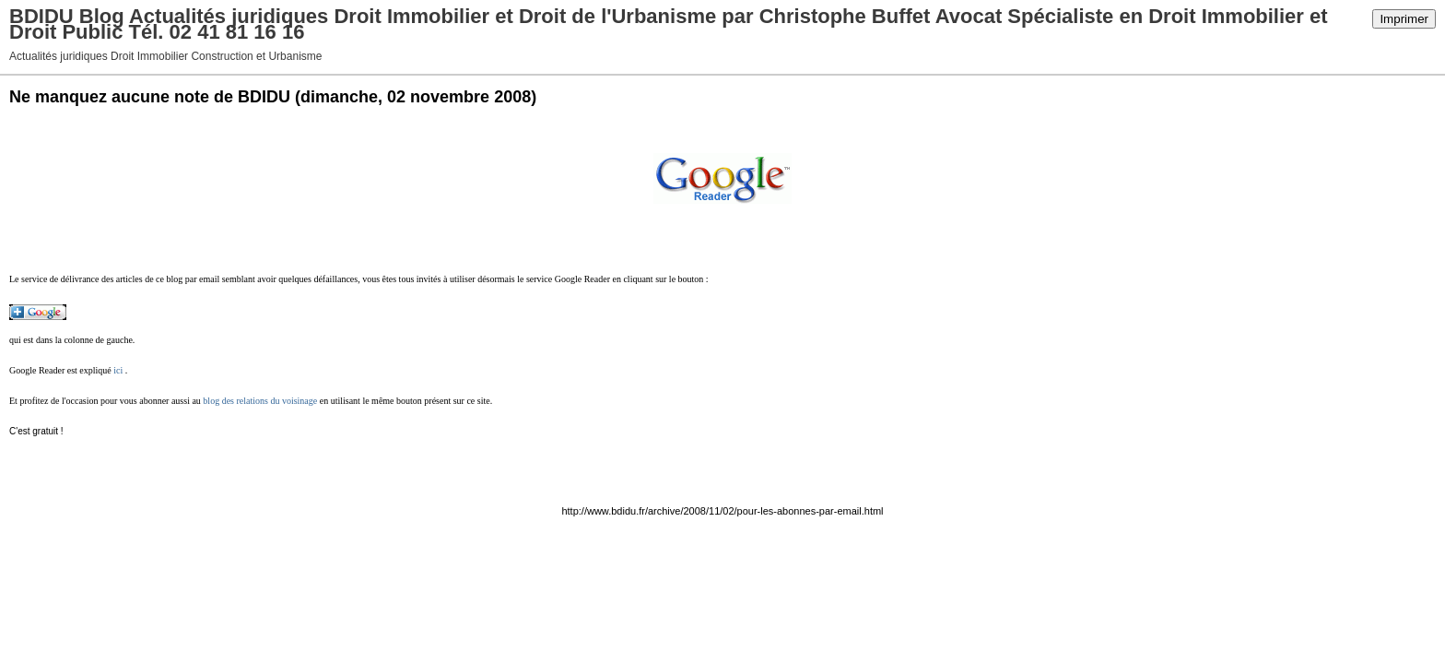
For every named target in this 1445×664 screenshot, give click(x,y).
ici (118, 370)
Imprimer (1404, 19)
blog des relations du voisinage (260, 401)
